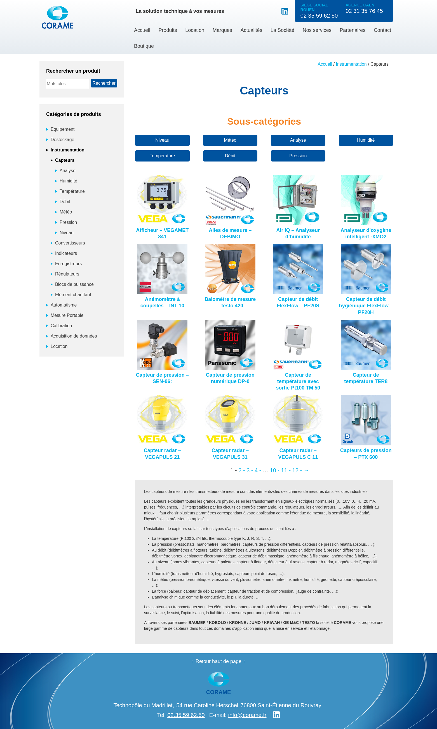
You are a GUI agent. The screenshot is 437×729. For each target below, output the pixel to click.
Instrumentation (351, 64)
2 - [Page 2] (241, 470)
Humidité (366, 140)
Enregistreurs (68, 263)
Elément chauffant (73, 294)
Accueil (142, 30)
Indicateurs (66, 253)
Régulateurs (67, 274)
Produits (168, 30)
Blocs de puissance (74, 284)
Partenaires (352, 30)
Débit (230, 155)
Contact (382, 30)
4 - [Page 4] (258, 470)
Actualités (251, 30)
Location (194, 30)
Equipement (62, 129)
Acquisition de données (74, 336)
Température (162, 155)
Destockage (62, 139)
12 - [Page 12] (297, 470)
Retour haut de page (218, 661)
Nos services (317, 30)
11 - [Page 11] (286, 470)
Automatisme (64, 305)
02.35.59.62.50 (186, 715)
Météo (230, 140)
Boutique (144, 46)
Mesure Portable (67, 315)
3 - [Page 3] (249, 470)
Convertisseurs (70, 243)
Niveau (162, 140)
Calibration (61, 325)
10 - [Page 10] (274, 470)
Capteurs (64, 160)
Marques (222, 30)
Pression (298, 155)
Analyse (298, 140)
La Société (282, 30)
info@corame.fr (247, 715)
